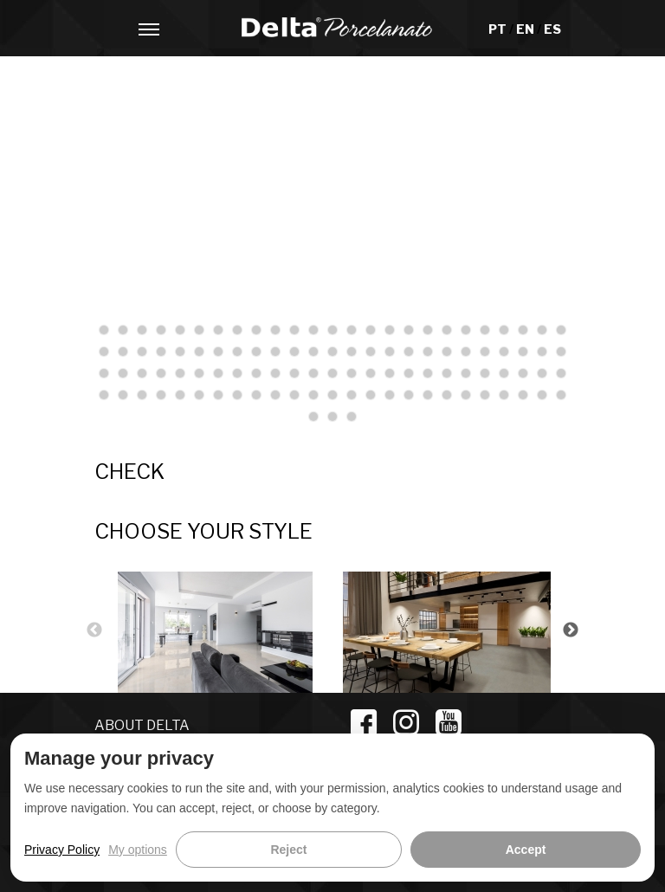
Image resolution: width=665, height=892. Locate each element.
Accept (526, 849)
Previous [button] (94, 630)
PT (498, 29)
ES (552, 29)
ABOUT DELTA (142, 725)
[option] (219, 630)
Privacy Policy (62, 849)
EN (526, 29)
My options (137, 849)
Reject (288, 849)
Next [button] (570, 630)
